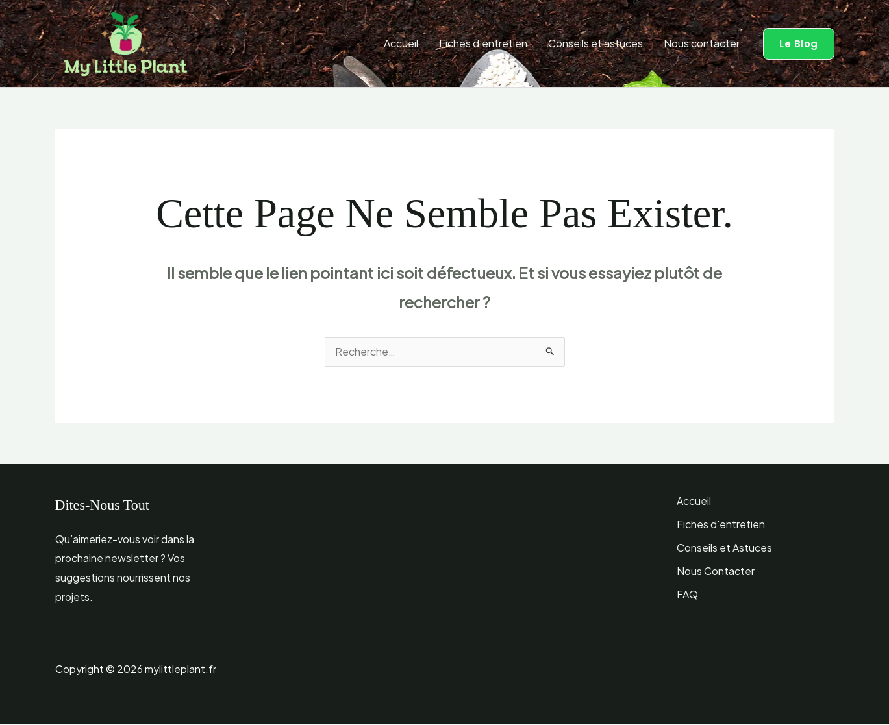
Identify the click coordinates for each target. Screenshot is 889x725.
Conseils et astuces (595, 43)
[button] (798, 44)
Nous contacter (702, 43)
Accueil (401, 43)
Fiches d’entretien (483, 43)
